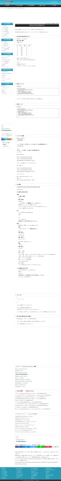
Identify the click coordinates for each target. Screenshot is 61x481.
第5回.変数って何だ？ (19, 370)
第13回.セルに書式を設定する (20, 384)
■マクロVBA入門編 (19, 468)
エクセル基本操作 (5, 27)
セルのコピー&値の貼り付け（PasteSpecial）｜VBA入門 (26, 428)
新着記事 (20, 390)
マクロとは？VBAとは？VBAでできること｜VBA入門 (26, 431)
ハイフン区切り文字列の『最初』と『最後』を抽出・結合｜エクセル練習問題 (29, 403)
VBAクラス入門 (4, 57)
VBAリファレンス (5, 66)
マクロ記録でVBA (5, 45)
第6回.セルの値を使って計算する (21, 372)
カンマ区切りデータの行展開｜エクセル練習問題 (24, 407)
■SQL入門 (47, 472)
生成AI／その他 (42, 6)
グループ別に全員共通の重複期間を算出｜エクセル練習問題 (26, 402)
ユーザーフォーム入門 (6, 55)
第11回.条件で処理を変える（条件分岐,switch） (24, 381)
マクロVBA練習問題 (5, 48)
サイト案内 (54, 6)
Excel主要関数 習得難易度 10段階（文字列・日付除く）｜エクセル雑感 (28, 398)
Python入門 (4, 74)
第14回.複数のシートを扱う (20, 386)
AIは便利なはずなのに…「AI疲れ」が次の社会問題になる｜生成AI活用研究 (29, 405)
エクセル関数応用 (5, 29)
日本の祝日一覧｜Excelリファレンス (22, 418)
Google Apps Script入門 (27, 366)
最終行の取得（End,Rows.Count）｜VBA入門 (24, 416)
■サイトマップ (48, 478)
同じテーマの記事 (6, 142)
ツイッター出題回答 (5, 475)
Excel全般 (7, 6)
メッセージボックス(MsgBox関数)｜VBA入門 (24, 430)
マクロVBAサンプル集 (6, 59)
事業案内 (3, 90)
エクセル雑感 (4, 34)
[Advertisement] (30, 15)
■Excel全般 (3, 468)
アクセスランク (6, 145)
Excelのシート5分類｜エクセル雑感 (21, 400)
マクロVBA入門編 (19, 6)
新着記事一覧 (4, 85)
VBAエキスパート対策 (6, 46)
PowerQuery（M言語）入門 (7, 73)
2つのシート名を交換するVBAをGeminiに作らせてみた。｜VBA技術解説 (28, 393)
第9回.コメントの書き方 (19, 377)
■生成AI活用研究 (48, 468)
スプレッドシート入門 (6, 78)
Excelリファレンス (5, 36)
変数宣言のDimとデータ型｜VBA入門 (23, 419)
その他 (17, 437)
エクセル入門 (4, 25)
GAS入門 (3, 80)
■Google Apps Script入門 (50, 475)
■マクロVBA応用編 (34, 468)
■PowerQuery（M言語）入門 (50, 469)
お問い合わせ (4, 92)
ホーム (17, 436)
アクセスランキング (21, 413)
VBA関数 (3, 64)
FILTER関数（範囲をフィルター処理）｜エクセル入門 (26, 421)
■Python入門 (48, 471)
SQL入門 (3, 76)
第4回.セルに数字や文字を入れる (21, 368)
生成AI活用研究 (4, 71)
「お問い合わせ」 (46, 451)
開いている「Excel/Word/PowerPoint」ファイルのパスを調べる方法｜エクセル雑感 (30, 408)
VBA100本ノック (5, 50)
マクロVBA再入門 (5, 43)
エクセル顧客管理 (5, 62)
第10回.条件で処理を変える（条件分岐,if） (23, 379)
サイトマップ (4, 88)
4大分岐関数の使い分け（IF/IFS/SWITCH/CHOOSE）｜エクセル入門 (28, 396)
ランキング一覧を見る (32, 413)
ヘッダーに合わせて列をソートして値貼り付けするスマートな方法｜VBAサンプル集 (30, 395)
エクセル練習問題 (5, 31)
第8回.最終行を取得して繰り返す (21, 376)
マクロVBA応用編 (30, 6)
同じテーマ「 (19, 366)
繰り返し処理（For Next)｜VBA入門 (22, 423)
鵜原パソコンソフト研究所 (35, 480)
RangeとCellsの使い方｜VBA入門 (22, 426)
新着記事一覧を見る (30, 390)
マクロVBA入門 (4, 41)
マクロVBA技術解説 (5, 60)
